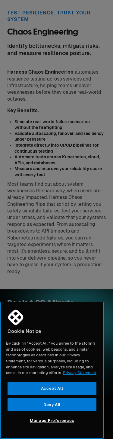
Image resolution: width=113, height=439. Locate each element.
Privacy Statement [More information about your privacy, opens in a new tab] (79, 372)
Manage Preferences (52, 420)
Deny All (52, 404)
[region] (52, 370)
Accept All (52, 388)
